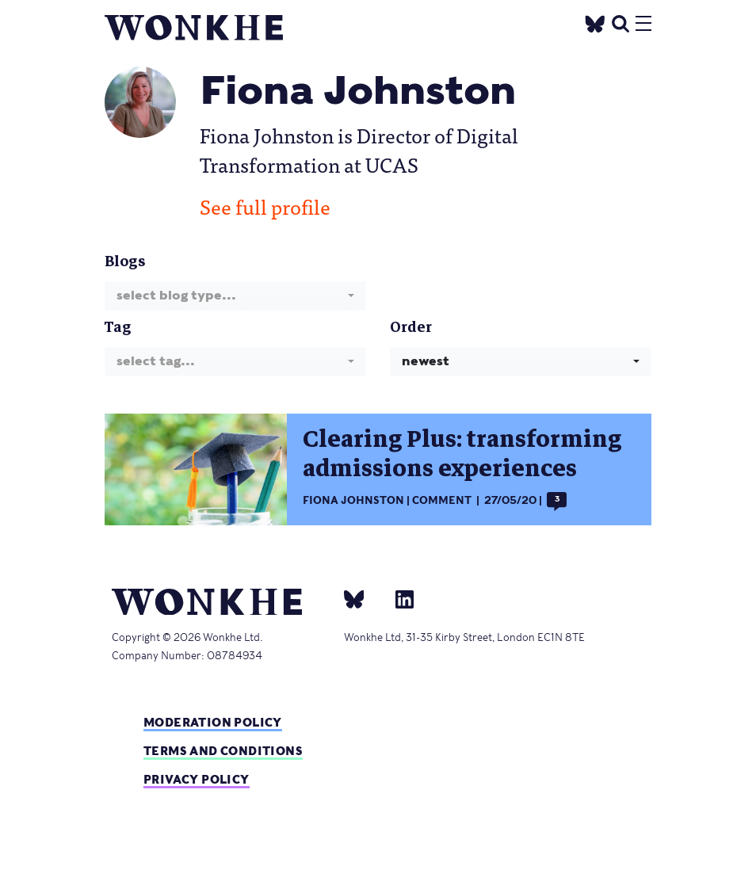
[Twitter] (595, 22)
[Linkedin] (398, 599)
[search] (620, 22)
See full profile (265, 206)
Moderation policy (212, 722)
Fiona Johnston (353, 500)
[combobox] (235, 296)
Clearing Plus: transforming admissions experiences (462, 454)
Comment (442, 500)
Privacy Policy (196, 779)
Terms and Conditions (223, 750)
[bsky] (364, 599)
